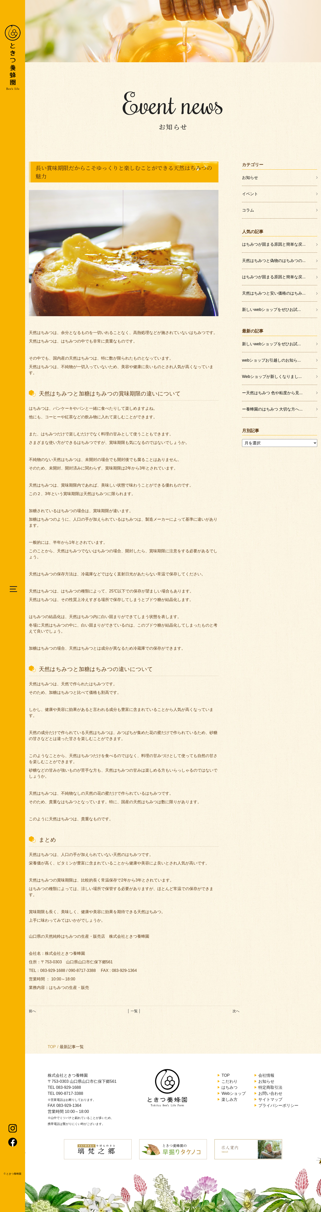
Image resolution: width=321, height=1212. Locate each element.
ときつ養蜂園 (13, 1173)
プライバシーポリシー (278, 1105)
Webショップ (233, 1093)
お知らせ (250, 177)
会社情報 (266, 1075)
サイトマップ (270, 1099)
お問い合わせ (270, 1093)
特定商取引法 (270, 1087)
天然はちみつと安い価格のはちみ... (273, 293)
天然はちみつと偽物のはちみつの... (273, 260)
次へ (235, 1011)
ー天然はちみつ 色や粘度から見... (272, 393)
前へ (32, 1011)
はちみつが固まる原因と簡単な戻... (273, 244)
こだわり (229, 1081)
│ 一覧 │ (134, 1011)
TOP (52, 1047)
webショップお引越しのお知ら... (271, 360)
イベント (250, 194)
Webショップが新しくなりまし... (272, 376)
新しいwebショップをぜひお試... (271, 309)
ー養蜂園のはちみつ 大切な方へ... (272, 409)
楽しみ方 (229, 1099)
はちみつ (229, 1087)
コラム (248, 210)
